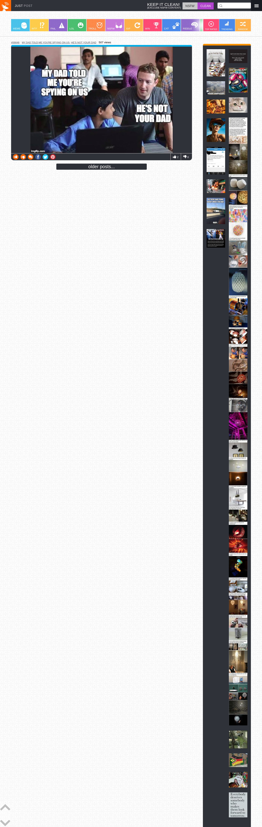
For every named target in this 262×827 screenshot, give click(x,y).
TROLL (95, 26)
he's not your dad (83, 42)
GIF (133, 26)
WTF (38, 26)
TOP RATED (211, 25)
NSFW (114, 26)
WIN (152, 26)
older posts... (101, 166)
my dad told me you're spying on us (45, 42)
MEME (20, 26)
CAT (171, 26)
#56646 (15, 42)
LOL (76, 26)
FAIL (57, 26)
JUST (24, 5)
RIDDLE (190, 26)
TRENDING (227, 25)
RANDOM (243, 25)
